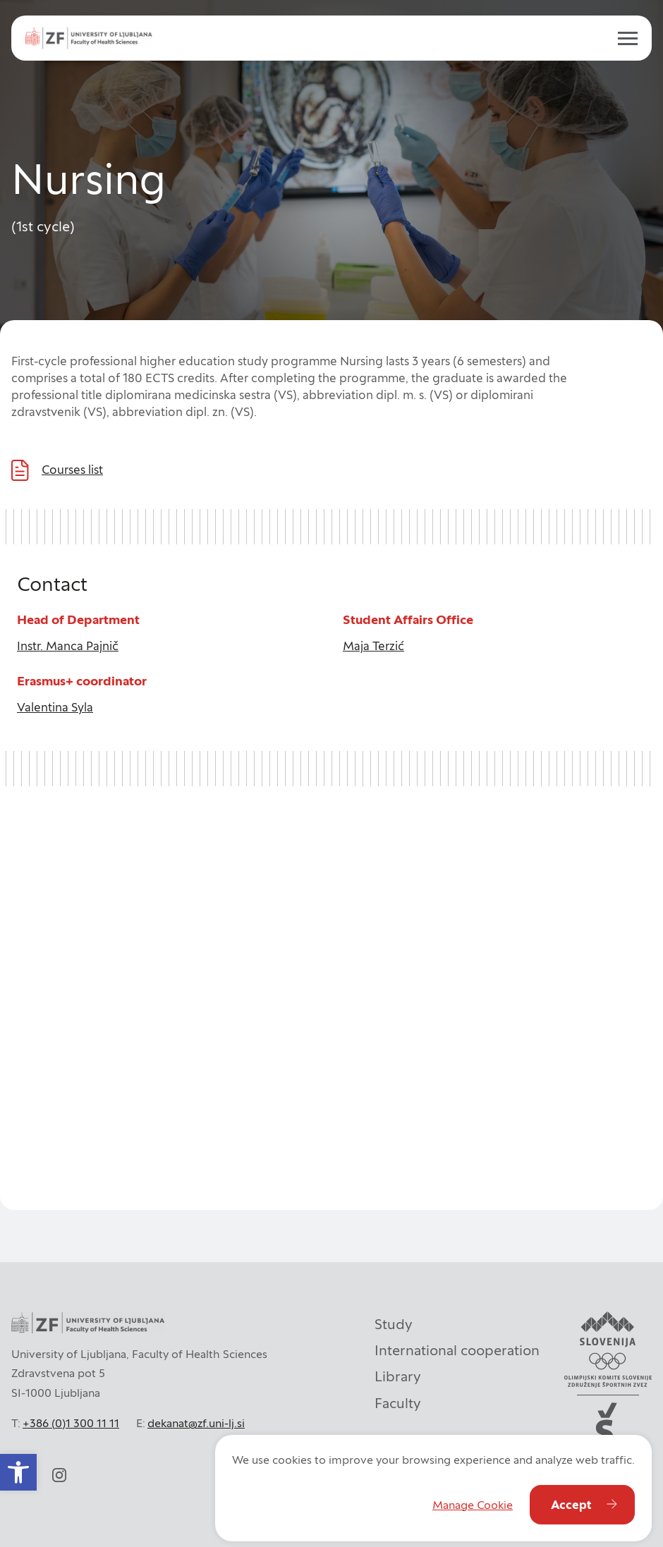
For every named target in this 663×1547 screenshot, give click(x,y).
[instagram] (59, 1475)
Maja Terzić (373, 646)
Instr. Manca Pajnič (67, 646)
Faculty (398, 1403)
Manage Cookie (472, 1505)
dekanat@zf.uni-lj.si (196, 1423)
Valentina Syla (55, 707)
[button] (18, 1472)
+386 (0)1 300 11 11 (71, 1423)
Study (394, 1324)
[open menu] (622, 38)
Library (398, 1376)
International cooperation (457, 1350)
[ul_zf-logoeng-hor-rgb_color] (88, 38)
